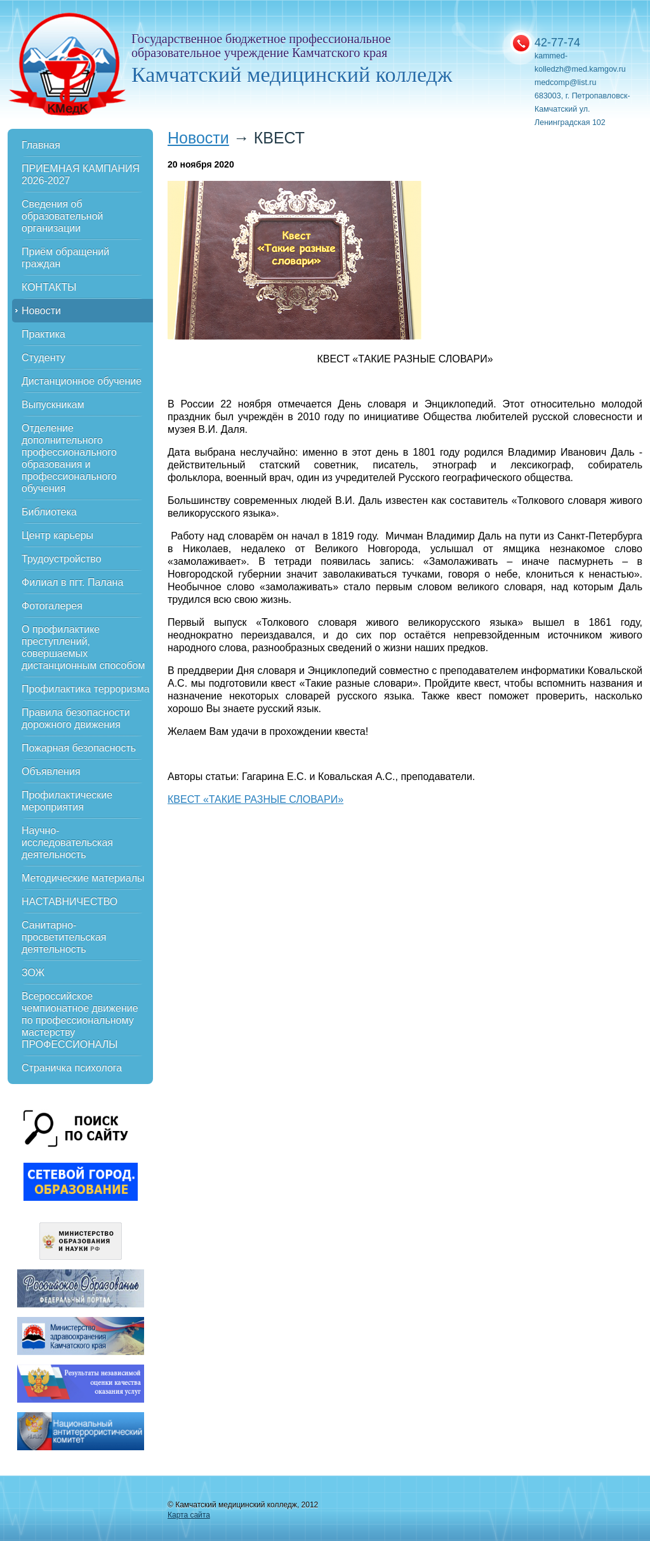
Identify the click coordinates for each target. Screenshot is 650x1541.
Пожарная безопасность (79, 748)
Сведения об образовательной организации (62, 216)
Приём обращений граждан (65, 257)
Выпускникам (53, 404)
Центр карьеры (57, 535)
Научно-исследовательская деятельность (67, 842)
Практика (43, 334)
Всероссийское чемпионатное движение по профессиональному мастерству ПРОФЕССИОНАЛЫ (80, 1020)
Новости (41, 310)
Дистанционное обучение (82, 381)
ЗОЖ (33, 972)
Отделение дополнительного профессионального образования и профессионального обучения (69, 458)
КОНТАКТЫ (49, 287)
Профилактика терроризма (86, 689)
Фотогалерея (52, 605)
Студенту (43, 357)
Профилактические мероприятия (67, 801)
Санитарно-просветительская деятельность (64, 937)
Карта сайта (189, 1515)
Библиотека (49, 511)
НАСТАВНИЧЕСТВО (69, 901)
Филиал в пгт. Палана (72, 582)
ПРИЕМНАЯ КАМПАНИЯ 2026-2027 (81, 174)
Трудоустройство (62, 558)
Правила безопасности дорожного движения (76, 718)
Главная (41, 145)
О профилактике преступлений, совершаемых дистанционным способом (83, 647)
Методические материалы (83, 878)
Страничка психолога (72, 1067)
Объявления (51, 771)
